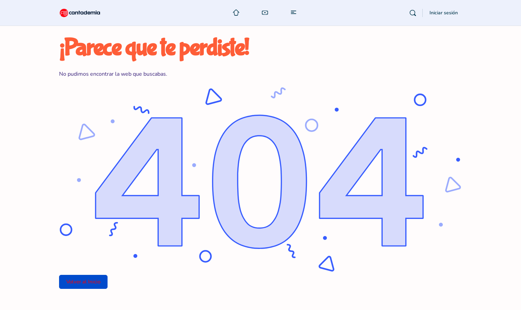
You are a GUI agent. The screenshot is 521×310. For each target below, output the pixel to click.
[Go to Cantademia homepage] (86, 12)
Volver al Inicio (83, 281)
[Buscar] (413, 13)
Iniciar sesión (444, 13)
